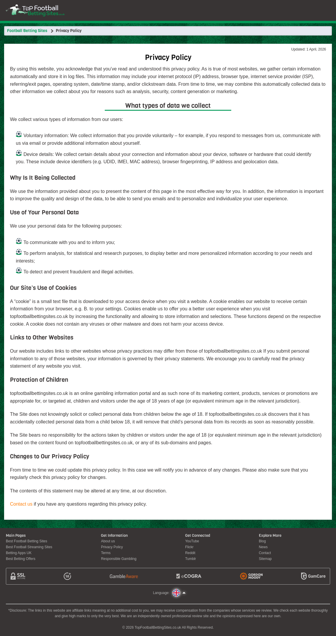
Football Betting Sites (27, 30)
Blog (262, 541)
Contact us (21, 504)
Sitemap (265, 559)
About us (108, 541)
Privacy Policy (112, 547)
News (263, 547)
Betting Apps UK (18, 553)
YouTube (192, 541)
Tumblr (190, 559)
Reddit (190, 553)
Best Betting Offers (21, 559)
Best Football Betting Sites (26, 541)
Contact (265, 553)
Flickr (189, 547)
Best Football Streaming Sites (29, 547)
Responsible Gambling (118, 559)
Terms (106, 553)
